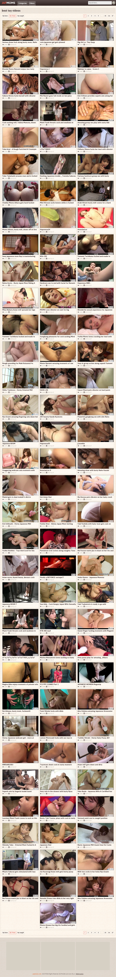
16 (109, 16)
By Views (13, 16)
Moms (8, 3)
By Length (21, 16)
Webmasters (79, 974)
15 (105, 16)
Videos (32, 3)
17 (112, 16)
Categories (22, 3)
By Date (5, 16)
